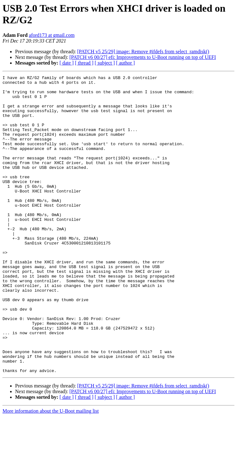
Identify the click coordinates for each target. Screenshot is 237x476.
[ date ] (66, 63)
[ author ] (125, 63)
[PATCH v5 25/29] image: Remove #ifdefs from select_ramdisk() (143, 51)
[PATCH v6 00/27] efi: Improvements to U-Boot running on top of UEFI (142, 57)
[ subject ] (105, 63)
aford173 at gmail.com (52, 35)
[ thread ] (84, 63)
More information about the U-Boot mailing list (51, 470)
